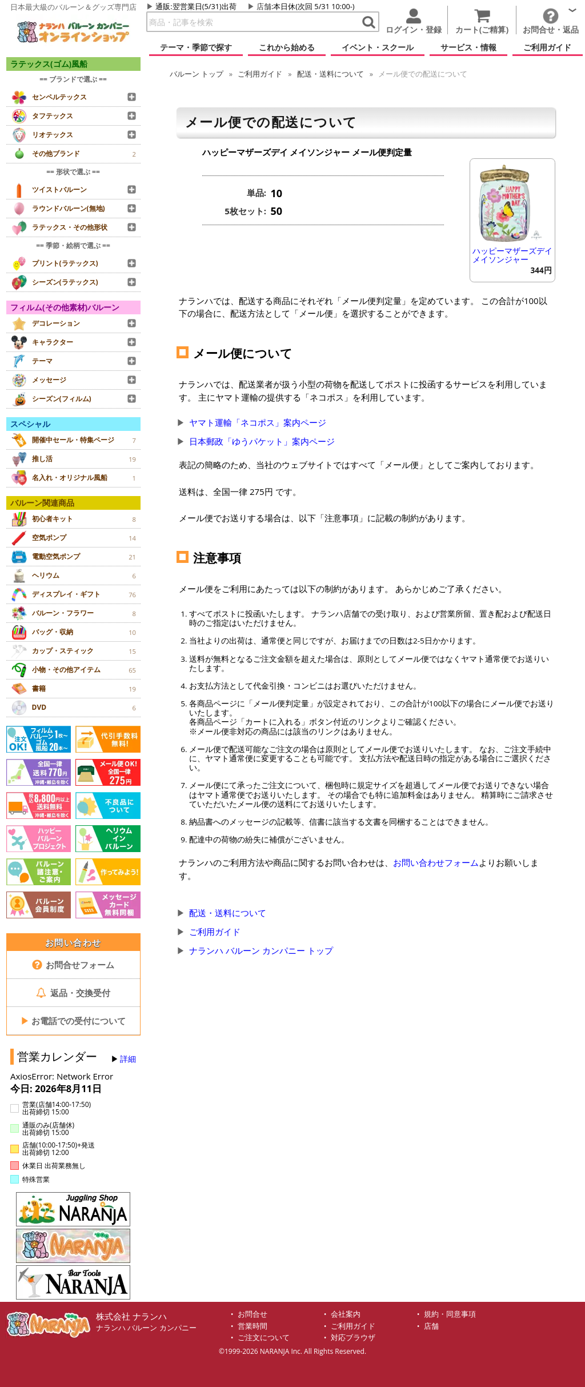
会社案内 (345, 1314)
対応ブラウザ (353, 1337)
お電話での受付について (73, 1020)
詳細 (128, 1059)
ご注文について (264, 1337)
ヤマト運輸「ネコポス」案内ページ (257, 422)
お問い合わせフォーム (436, 862)
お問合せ (252, 1314)
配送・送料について (330, 74)
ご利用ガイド (260, 74)
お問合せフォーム (73, 964)
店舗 (264, 6)
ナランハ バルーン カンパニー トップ (261, 950)
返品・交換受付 (73, 992)
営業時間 (252, 1326)
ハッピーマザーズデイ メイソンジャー (512, 255)
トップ (196, 74)
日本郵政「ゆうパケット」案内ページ (262, 441)
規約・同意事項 (450, 1314)
